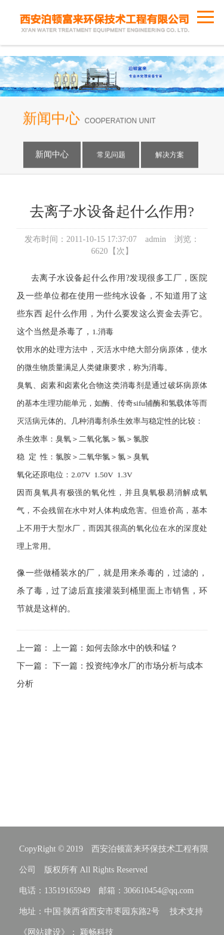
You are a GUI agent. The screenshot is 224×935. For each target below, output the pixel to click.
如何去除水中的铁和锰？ (132, 662)
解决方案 (169, 157)
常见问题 (111, 157)
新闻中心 (52, 156)
